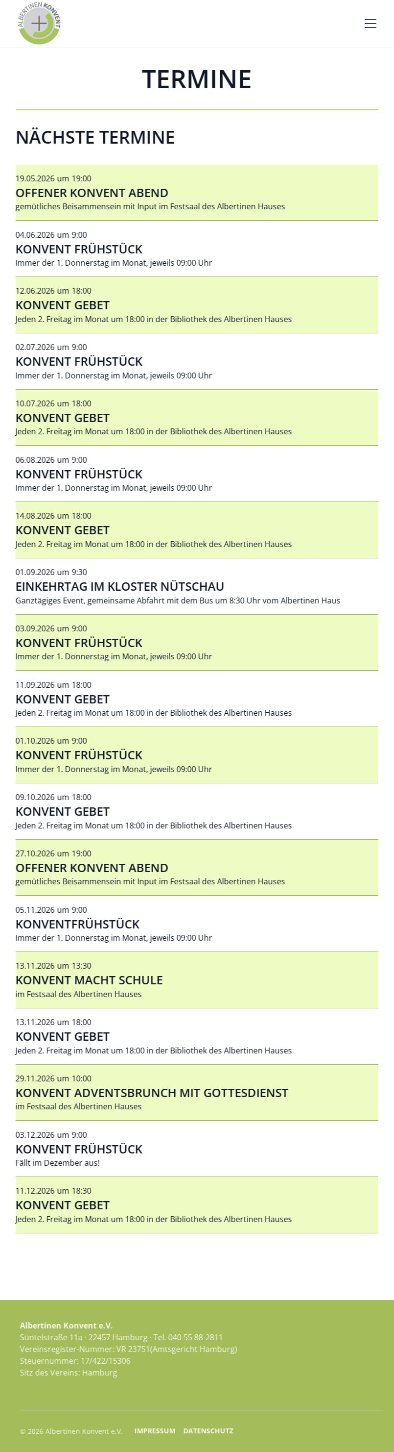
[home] (39, 23)
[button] (368, 23)
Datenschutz (231, 1430)
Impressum (178, 1430)
